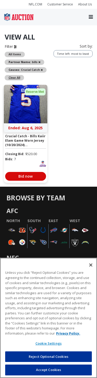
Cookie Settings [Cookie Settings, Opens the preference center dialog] (48, 343)
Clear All (14, 77)
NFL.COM (35, 4)
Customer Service (60, 4)
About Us (85, 4)
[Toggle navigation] (90, 17)
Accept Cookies (48, 369)
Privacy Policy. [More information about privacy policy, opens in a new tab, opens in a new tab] (68, 333)
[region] (48, 318)
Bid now (25, 176)
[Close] (90, 265)
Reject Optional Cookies (48, 356)
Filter (11, 46)
